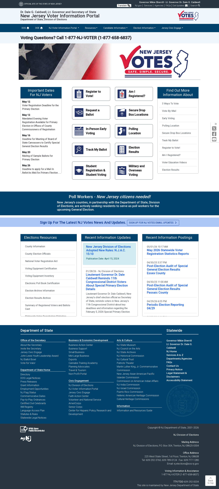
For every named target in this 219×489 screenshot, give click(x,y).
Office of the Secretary (33, 340)
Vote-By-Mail (169, 111)
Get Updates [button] (180, 5)
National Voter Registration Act (41, 261)
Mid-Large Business (79, 355)
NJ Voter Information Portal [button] (63, 28)
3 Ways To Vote (170, 103)
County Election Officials (38, 253)
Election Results (170, 169)
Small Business (76, 352)
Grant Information (29, 385)
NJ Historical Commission (130, 355)
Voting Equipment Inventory (39, 275)
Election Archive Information (40, 290)
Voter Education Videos (174, 162)
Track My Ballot (170, 140)
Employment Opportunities (34, 388)
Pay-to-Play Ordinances (32, 399)
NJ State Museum (126, 345)
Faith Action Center (79, 396)
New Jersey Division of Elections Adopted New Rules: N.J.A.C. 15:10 (108, 250)
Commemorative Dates (32, 396)
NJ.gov (138, 5)
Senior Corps (75, 406)
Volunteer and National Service (85, 399)
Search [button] (195, 5)
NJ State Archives (126, 352)
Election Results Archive (38, 298)
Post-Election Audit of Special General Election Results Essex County (167, 269)
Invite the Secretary (30, 348)
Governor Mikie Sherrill (179, 340)
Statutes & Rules (29, 414)
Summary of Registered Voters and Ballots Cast (47, 307)
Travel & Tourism (77, 370)
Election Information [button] (144, 28)
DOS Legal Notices (30, 378)
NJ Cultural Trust (125, 359)
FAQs (169, 362)
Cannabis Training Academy (83, 363)
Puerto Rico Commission (130, 391)
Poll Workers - (109, 196)
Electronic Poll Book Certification (42, 283)
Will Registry (26, 406)
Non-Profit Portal (78, 373)
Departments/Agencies (179, 358)
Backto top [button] (211, 480)
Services (148, 5)
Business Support (78, 348)
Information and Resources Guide (134, 410)
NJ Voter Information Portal (83, 388)
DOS (25, 28)
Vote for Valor (27, 363)
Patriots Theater (125, 363)
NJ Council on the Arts (128, 348)
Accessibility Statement (179, 380)
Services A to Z (174, 355)
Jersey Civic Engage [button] (171, 28)
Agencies (159, 5)
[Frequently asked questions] (168, 5)
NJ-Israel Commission (128, 388)
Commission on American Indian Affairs (137, 381)
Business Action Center (81, 345)
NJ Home (171, 351)
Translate (124, 5)
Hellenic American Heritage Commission (138, 395)
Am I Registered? (171, 155)
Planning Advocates (79, 366)
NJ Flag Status (28, 392)
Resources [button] (90, 28)
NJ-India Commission (128, 384)
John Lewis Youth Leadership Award (39, 355)
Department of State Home (35, 370)
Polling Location (170, 125)
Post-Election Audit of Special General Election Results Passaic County (167, 288)
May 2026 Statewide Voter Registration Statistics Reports (168, 252)
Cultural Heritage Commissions (133, 399)
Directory (25, 374)
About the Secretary (31, 345)
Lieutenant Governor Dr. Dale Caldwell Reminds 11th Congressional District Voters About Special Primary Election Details (107, 282)
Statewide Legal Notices (33, 417)
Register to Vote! (171, 147)
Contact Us (172, 365)
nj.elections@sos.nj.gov (186, 463)
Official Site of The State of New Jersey (40, 4)
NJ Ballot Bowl (28, 359)
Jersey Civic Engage (31, 352)
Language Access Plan (32, 410)
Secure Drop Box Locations (176, 133)
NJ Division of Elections (81, 385)
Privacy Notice (174, 369)
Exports (73, 359)
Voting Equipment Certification (41, 268)
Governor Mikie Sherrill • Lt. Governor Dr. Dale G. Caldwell (169, 2)
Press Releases (28, 381)
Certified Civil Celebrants (33, 403)
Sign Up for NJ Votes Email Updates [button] (153, 222)
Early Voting (168, 118)
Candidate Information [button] (114, 28)
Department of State (36, 330)
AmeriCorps (75, 403)
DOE (39, 28)
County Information (35, 246)
